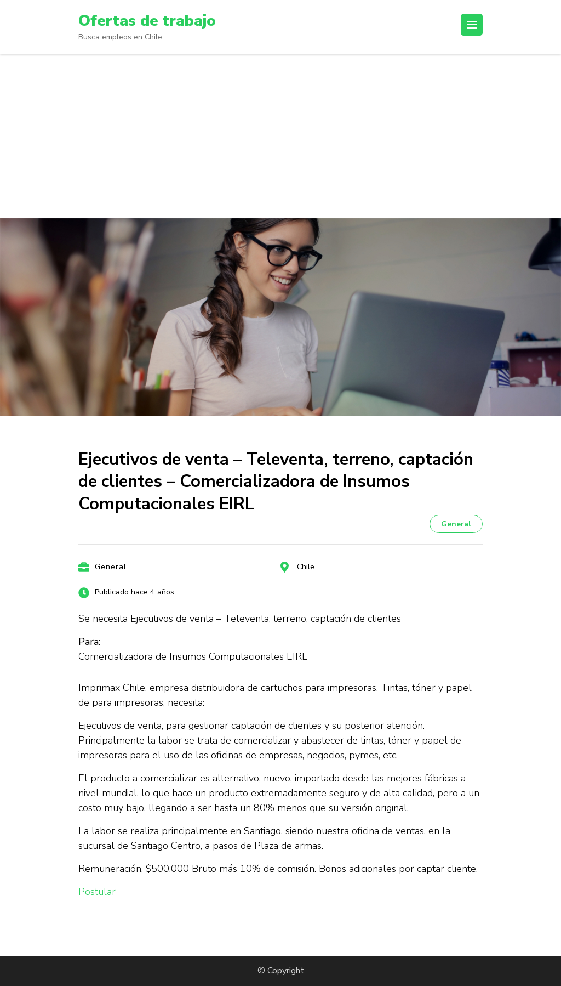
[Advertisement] (280, 135)
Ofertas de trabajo (147, 20)
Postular (97, 891)
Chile (305, 566)
